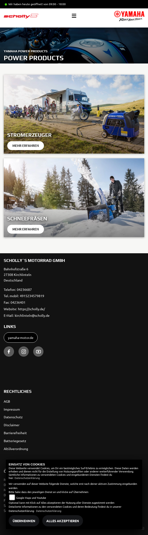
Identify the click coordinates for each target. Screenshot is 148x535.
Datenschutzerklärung (27, 478)
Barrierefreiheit (15, 433)
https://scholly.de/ (31, 309)
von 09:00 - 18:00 (54, 4)
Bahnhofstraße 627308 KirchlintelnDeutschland (17, 274)
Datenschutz (13, 417)
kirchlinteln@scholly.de (32, 315)
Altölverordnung (16, 449)
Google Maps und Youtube (31, 498)
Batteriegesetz (15, 441)
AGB (7, 401)
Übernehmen (24, 521)
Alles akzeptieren (62, 521)
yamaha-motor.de (20, 337)
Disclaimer (11, 425)
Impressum (12, 409)
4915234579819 (32, 296)
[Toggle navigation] (74, 16)
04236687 (24, 289)
